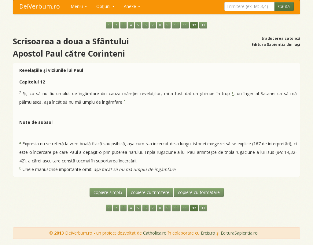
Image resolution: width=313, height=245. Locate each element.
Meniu (79, 6)
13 (203, 25)
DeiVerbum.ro (39, 6)
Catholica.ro (155, 233)
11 (185, 25)
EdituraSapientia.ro (239, 233)
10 (176, 25)
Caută (284, 6)
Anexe (132, 6)
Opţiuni (105, 6)
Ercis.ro (208, 233)
